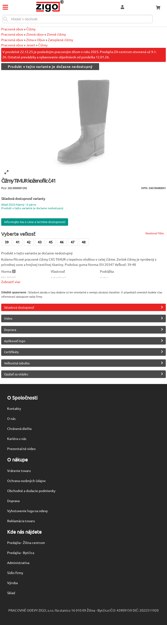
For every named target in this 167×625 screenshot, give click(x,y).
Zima (30, 40)
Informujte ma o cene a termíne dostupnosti (34, 222)
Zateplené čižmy (60, 40)
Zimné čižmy (56, 34)
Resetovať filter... (155, 233)
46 (62, 242)
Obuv (41, 40)
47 (73, 242)
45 (51, 242)
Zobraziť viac (11, 282)
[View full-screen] (6, 172)
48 (84, 242)
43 (40, 242)
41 (18, 242)
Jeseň (30, 45)
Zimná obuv (35, 34)
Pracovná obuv (12, 29)
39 (7, 242)
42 (29, 242)
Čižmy (31, 29)
